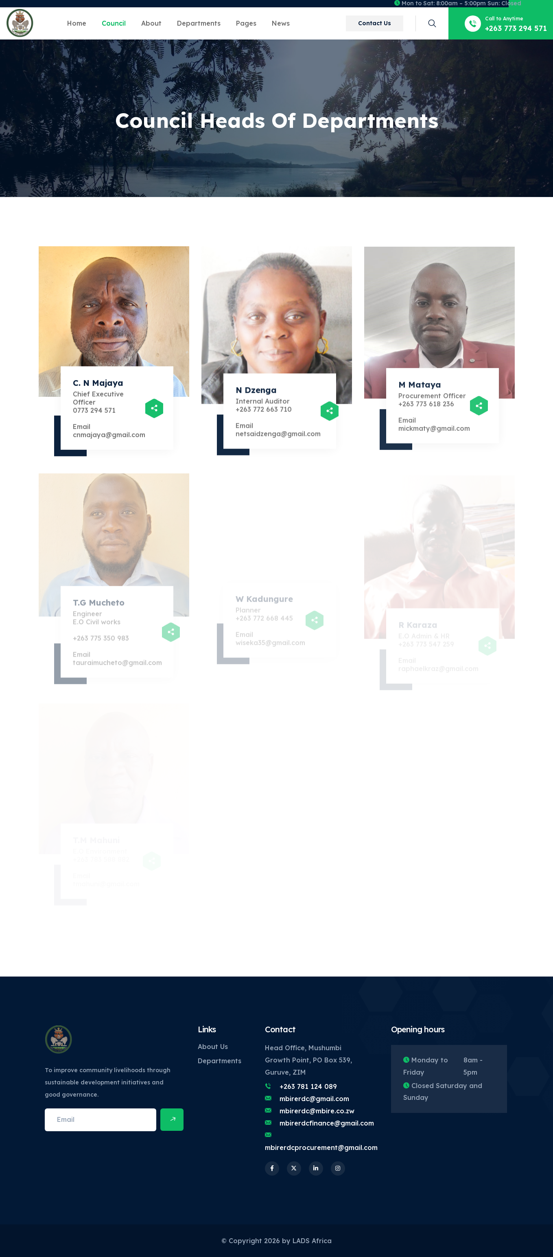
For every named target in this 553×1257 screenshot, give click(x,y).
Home (76, 23)
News (281, 23)
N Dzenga (256, 393)
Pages (246, 23)
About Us (213, 1046)
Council (114, 23)
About (151, 23)
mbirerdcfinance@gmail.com (327, 1123)
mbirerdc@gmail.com (314, 1099)
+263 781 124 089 (308, 1086)
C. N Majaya (98, 385)
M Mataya (419, 388)
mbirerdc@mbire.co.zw (317, 1111)
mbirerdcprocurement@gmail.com (321, 1147)
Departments (199, 23)
